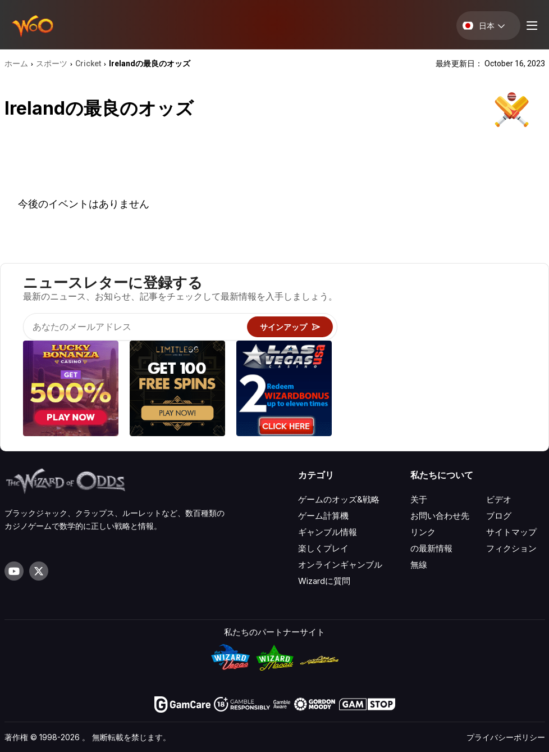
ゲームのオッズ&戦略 (338, 499)
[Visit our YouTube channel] (14, 571)
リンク (423, 532)
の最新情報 (431, 548)
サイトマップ (511, 532)
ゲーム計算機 (323, 515)
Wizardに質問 (324, 581)
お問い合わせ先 (439, 515)
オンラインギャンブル (340, 564)
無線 (418, 564)
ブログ (498, 515)
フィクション (511, 548)
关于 (418, 499)
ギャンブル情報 (327, 532)
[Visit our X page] (38, 571)
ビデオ (498, 499)
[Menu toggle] (530, 25)
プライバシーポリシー (505, 737)
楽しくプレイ (323, 548)
